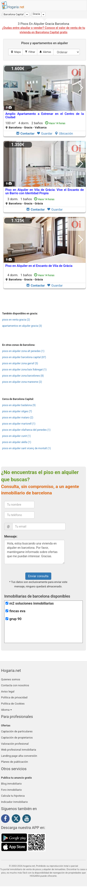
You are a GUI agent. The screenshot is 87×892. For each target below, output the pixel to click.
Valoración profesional (15, 743)
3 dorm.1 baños (29, 201)
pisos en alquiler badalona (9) (19, 405)
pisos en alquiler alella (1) (16, 442)
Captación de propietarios (17, 737)
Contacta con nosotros (15, 685)
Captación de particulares (17, 731)
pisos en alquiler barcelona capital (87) (24, 357)
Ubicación (64, 133)
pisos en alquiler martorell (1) (18, 423)
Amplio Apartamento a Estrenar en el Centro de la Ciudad (44, 115)
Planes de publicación (14, 761)
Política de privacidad (14, 697)
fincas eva (17, 611)
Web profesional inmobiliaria (18, 749)
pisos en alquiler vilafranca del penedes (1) (26, 429)
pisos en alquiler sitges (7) (17, 411)
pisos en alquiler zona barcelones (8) (23, 375)
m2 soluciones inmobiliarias (31, 603)
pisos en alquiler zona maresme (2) (22, 381)
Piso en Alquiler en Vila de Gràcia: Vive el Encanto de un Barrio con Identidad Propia (44, 191)
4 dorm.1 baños (29, 277)
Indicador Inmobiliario (14, 801)
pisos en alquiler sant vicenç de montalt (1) (26, 448)
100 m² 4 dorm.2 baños (35, 125)
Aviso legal (7, 691)
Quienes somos (10, 679)
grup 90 (15, 619)
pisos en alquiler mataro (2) (17, 417)
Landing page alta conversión (19, 755)
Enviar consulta (38, 576)
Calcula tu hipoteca (13, 795)
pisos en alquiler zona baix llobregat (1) (24, 369)
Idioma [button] (6, 709)
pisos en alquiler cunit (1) (16, 436)
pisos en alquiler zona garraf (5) (20, 363)
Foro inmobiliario (11, 789)
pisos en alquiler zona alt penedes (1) (23, 351)
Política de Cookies (13, 703)
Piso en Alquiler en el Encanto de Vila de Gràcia (38, 266)
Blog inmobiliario (11, 783)
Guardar (44, 133)
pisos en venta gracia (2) (16, 319)
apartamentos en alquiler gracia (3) (22, 325)
